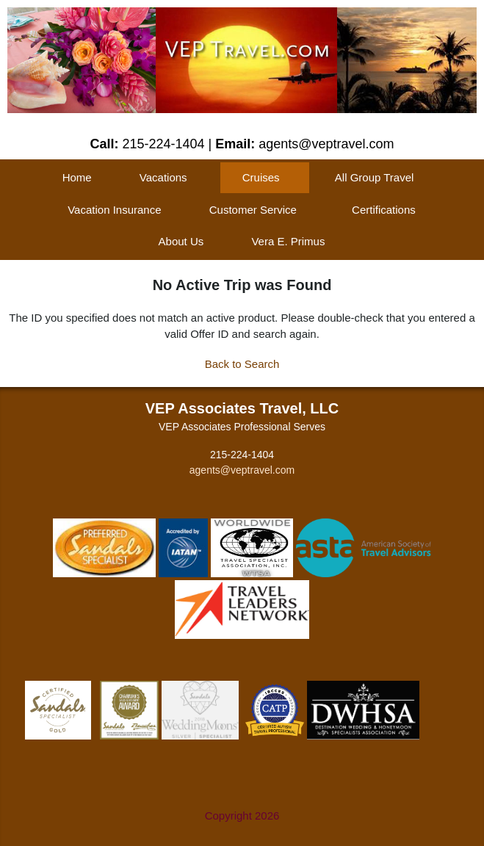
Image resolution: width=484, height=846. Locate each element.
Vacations (163, 177)
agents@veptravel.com (242, 470)
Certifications (384, 209)
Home (77, 177)
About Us (181, 241)
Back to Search (242, 364)
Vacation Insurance (114, 209)
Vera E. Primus (288, 241)
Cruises (261, 177)
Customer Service (253, 209)
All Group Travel (374, 177)
